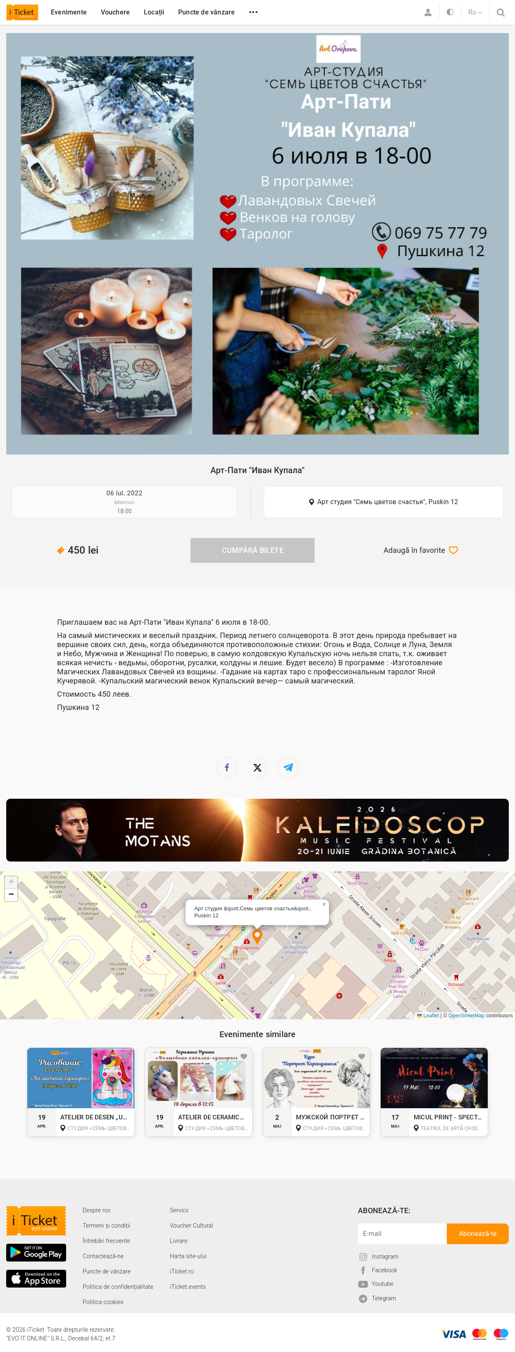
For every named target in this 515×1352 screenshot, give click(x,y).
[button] (257, 937)
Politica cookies (103, 1302)
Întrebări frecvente (106, 1241)
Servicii (179, 1210)
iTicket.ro (182, 1271)
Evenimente (69, 12)
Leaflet (428, 1016)
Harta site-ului (188, 1256)
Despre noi (96, 1210)
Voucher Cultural (191, 1225)
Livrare (178, 1241)
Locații (154, 12)
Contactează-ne (103, 1256)
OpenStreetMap (466, 1016)
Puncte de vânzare (206, 12)
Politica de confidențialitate (118, 1286)
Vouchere (115, 12)
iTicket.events (188, 1286)
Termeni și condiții (106, 1225)
